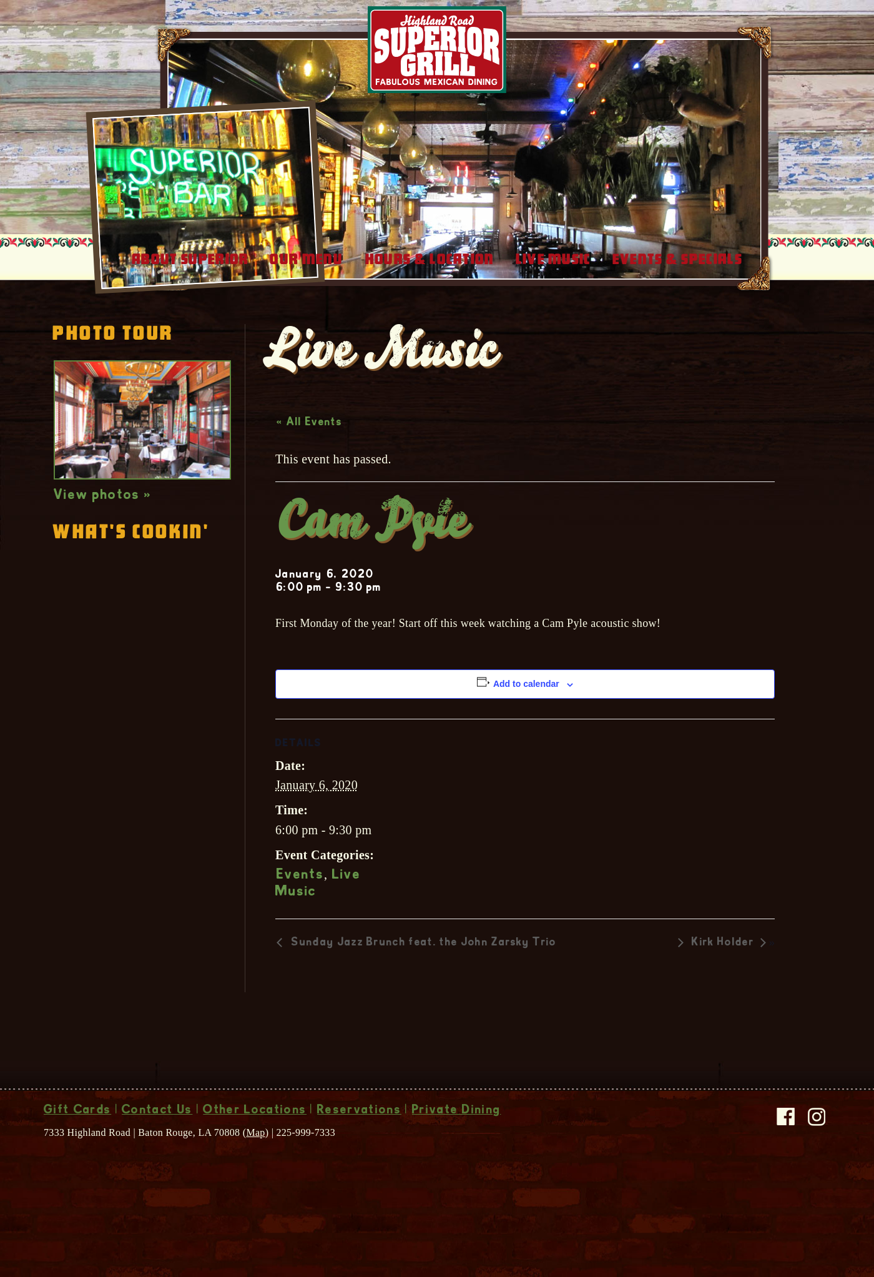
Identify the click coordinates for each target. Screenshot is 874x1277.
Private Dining (456, 1155)
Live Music (553, 303)
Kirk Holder (723, 987)
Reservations (359, 1155)
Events (300, 920)
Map (255, 1176)
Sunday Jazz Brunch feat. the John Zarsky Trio (422, 987)
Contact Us (157, 1155)
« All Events (309, 467)
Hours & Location (429, 303)
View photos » (103, 540)
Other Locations (255, 1155)
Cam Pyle (372, 568)
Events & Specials (677, 303)
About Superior (190, 303)
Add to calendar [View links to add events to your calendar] (526, 728)
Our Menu (306, 303)
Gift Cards (77, 1155)
